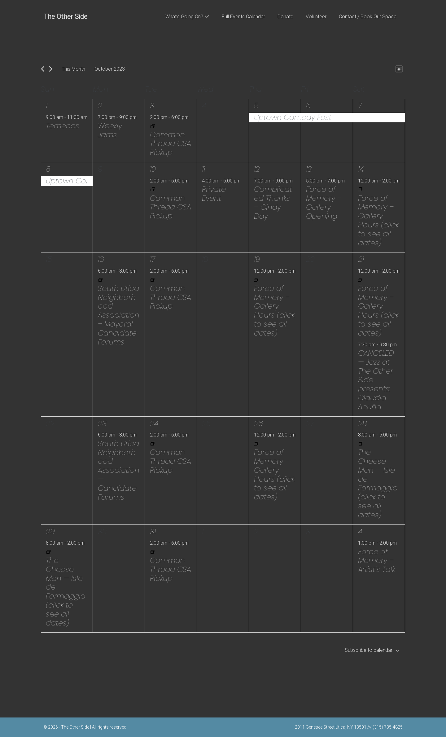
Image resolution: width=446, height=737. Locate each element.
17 (152, 259)
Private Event (214, 193)
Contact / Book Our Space (367, 17)
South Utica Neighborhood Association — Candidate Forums (118, 470)
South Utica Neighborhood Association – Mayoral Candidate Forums (118, 315)
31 (153, 531)
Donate (285, 17)
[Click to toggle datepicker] (109, 69)
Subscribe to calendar (368, 650)
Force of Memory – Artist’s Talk (376, 560)
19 (257, 259)
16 (101, 259)
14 (361, 169)
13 (309, 169)
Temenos (62, 126)
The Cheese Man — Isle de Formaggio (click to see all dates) (378, 483)
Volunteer (316, 17)
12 (257, 169)
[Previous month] (42, 69)
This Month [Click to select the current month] (73, 69)
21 (361, 259)
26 (258, 423)
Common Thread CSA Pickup (170, 143)
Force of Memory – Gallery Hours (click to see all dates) (378, 220)
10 (153, 169)
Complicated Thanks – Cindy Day (273, 202)
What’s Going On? (187, 17)
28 (362, 423)
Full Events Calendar (243, 17)
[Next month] (50, 69)
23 (102, 423)
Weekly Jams (110, 130)
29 (50, 531)
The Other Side (65, 16)
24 (154, 423)
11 (203, 169)
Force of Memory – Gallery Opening (324, 202)
